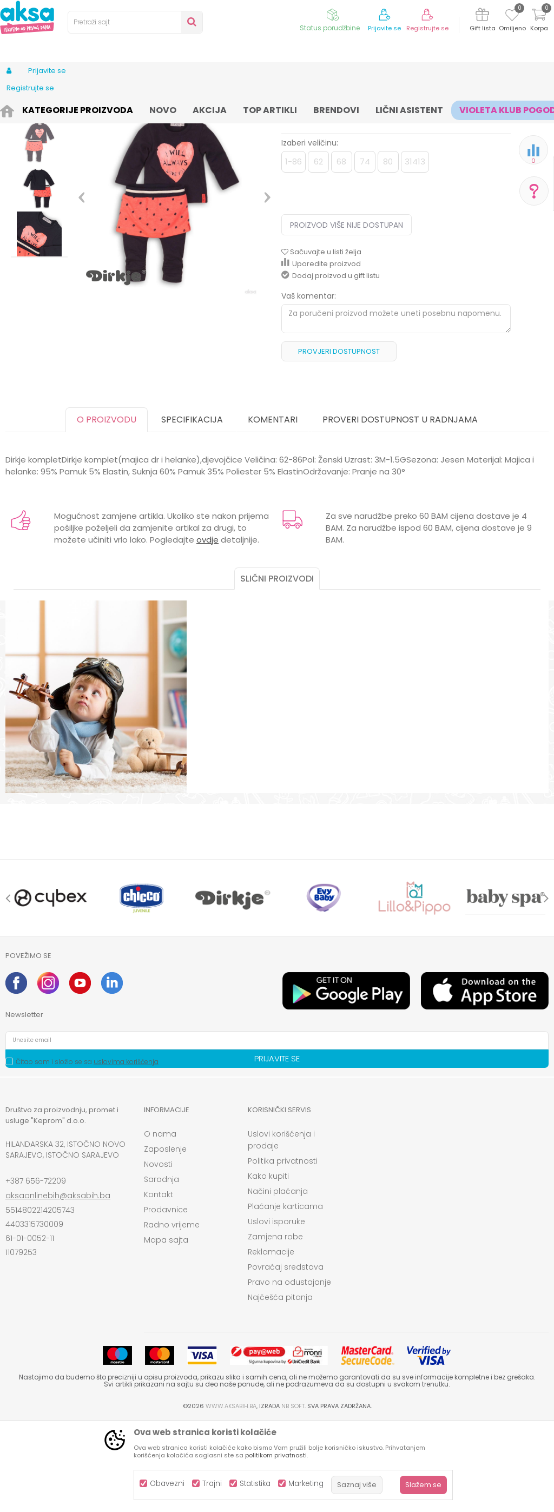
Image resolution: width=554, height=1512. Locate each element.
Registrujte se (427, 28)
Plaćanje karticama (285, 1295)
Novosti (158, 1253)
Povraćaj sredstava (286, 1356)
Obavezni (167, 1484)
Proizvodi (57, 109)
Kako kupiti (268, 1265)
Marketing (306, 1484)
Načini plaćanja (278, 1280)
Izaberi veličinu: (309, 232)
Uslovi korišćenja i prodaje (281, 1229)
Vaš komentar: (308, 385)
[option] (39, 190)
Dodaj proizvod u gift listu (330, 365)
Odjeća (92, 109)
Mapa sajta (166, 1329)
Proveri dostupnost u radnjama (400, 509)
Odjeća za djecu (140, 109)
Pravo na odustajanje (289, 1371)
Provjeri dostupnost (339, 440)
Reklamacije (271, 1341)
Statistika (255, 1484)
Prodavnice (166, 1298)
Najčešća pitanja (280, 1386)
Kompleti (190, 109)
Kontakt (158, 1283)
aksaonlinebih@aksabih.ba (57, 1284)
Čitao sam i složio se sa (87, 1151)
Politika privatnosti (283, 1250)
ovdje (207, 629)
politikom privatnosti (276, 1455)
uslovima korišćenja (126, 1151)
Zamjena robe (275, 1325)
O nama (160, 1223)
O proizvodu (106, 509)
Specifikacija (192, 509)
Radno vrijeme (172, 1314)
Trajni (212, 1484)
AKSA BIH (19, 109)
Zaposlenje (165, 1238)
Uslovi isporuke (276, 1310)
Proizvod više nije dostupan (346, 314)
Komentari (273, 509)
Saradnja (161, 1268)
